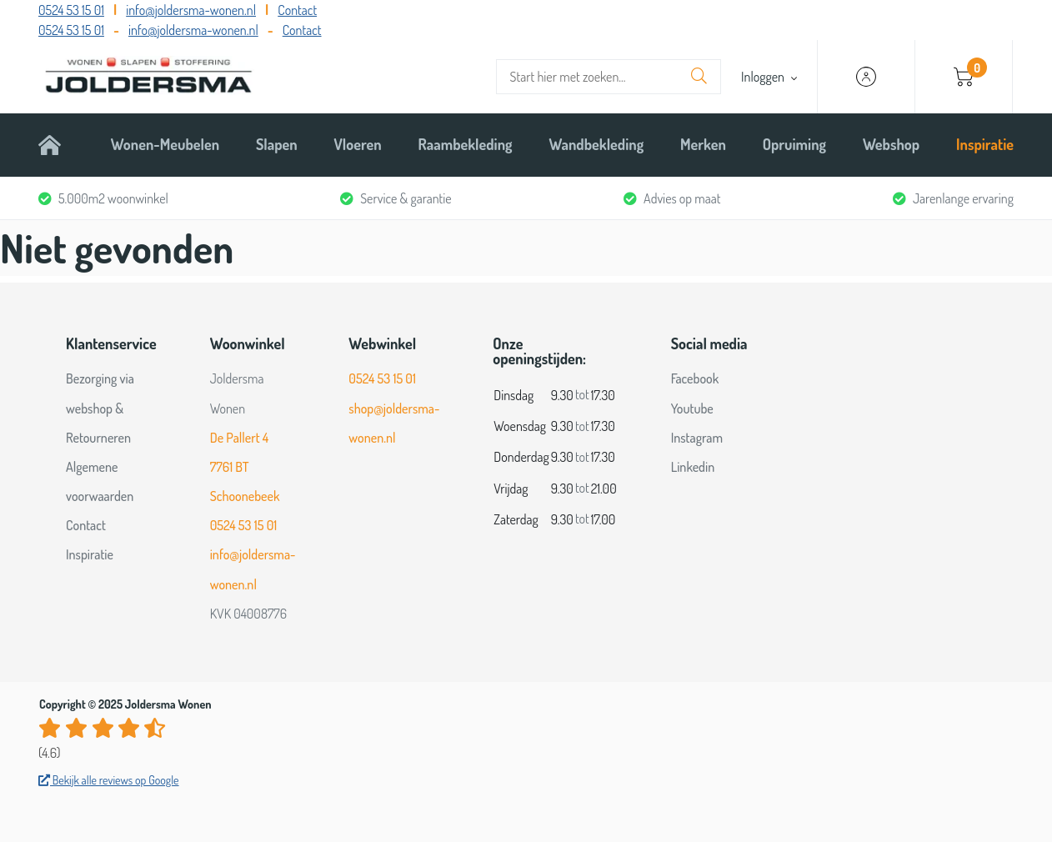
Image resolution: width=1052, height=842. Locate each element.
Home (56, 144)
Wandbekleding (596, 144)
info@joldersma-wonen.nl (191, 10)
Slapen (277, 144)
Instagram (697, 437)
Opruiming (794, 144)
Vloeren (358, 144)
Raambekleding (465, 144)
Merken (703, 144)
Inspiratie (985, 144)
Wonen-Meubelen (165, 144)
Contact (297, 10)
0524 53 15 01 (71, 10)
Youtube (692, 408)
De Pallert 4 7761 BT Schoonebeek (245, 466)
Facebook (695, 378)
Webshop (891, 144)
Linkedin (693, 467)
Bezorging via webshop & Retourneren (100, 407)
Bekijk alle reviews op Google (108, 780)
